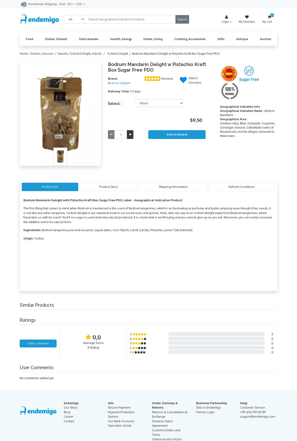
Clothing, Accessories (190, 39)
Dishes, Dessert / (44, 53)
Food (29, 39)
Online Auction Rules (167, 439)
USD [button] (79, 4)
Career (68, 416)
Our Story (70, 407)
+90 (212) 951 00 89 (253, 412)
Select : (115, 103)
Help (62, 4)
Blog (67, 412)
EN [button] (70, 4)
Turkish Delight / (119, 53)
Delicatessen (88, 39)
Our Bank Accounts (121, 421)
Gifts (220, 39)
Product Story (108, 187)
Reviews (167, 78)
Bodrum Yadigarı (119, 83)
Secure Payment (119, 407)
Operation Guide (120, 425)
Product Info (50, 187)
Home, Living (152, 39)
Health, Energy (121, 39)
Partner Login (205, 412)
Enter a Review (38, 343)
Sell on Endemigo (208, 407)
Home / (25, 53)
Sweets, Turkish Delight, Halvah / (82, 53)
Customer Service (252, 407)
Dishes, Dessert (56, 39)
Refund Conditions (242, 187)
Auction (265, 39)
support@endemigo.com (257, 416)
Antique (242, 39)
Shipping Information (173, 187)
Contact (69, 421)
